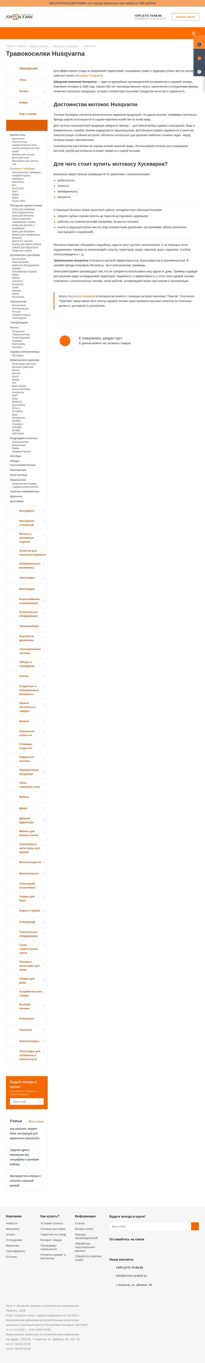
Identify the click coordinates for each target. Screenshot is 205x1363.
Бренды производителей (86, 1236)
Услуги (10, 1234)
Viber (153, 1248)
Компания (14, 1216)
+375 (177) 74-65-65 (147, 15)
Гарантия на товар (53, 1234)
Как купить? (50, 1216)
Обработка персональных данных (85, 1247)
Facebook (123, 1248)
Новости (11, 1223)
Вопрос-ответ (84, 1228)
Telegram (143, 1248)
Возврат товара (51, 1240)
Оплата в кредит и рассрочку (53, 1256)
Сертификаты (15, 1251)
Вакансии (12, 1245)
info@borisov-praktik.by (131, 1275)
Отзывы (11, 1256)
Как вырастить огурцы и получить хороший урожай (25, 1180)
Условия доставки (53, 1228)
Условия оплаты (52, 1223)
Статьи (80, 1223)
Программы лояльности (49, 1247)
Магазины (13, 1228)
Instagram (133, 1248)
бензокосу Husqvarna (89, 75)
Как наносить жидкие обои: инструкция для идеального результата (25, 1133)
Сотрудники (14, 1240)
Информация (85, 1216)
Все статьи (36, 1121)
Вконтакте (113, 1248)
